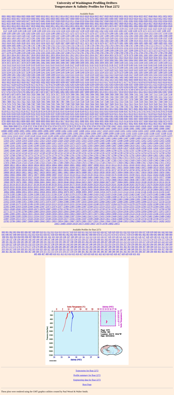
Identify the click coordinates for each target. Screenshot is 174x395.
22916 (108, 211)
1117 (126, 28)
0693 (102, 23)
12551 (48, 145)
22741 (120, 209)
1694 (9, 45)
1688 (155, 43)
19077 (36, 175)
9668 (15, 126)
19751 (102, 180)
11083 (34, 133)
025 (98, 232)
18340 (54, 167)
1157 (77, 31)
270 (3, 247)
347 (125, 249)
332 (68, 249)
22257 (108, 204)
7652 (28, 106)
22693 (54, 209)
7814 (141, 106)
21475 (144, 194)
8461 (57, 119)
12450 (132, 141)
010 (41, 232)
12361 (80, 136)
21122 (125, 192)
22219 (66, 204)
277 (30, 247)
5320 (97, 75)
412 (62, 254)
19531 (150, 177)
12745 (102, 153)
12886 (90, 158)
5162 (33, 67)
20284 (156, 184)
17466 (161, 160)
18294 (6, 167)
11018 (105, 131)
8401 (170, 116)
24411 (57, 224)
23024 (24, 214)
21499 (12, 197)
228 (14, 244)
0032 (126, 16)
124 (132, 237)
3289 (9, 58)
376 (64, 251)
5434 (57, 80)
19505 (138, 177)
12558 (60, 145)
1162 (101, 31)
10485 (78, 128)
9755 (59, 126)
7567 (155, 101)
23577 (66, 219)
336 (83, 249)
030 (117, 232)
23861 (66, 221)
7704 (111, 106)
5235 (13, 72)
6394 (126, 87)
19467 (132, 177)
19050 (161, 172)
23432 (102, 216)
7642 (9, 106)
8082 (141, 109)
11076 (22, 133)
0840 (38, 26)
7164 (82, 97)
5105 (146, 62)
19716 (72, 180)
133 (166, 237)
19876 (150, 180)
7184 (121, 97)
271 (7, 247)
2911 (67, 55)
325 (41, 249)
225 (3, 244)
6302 (106, 84)
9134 (126, 121)
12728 (42, 153)
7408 (9, 101)
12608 (120, 145)
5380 (33, 77)
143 (33, 239)
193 (52, 242)
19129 (84, 175)
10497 (108, 128)
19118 (72, 175)
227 (11, 244)
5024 (126, 58)
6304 (116, 84)
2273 (155, 50)
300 (117, 247)
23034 (36, 214)
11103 (134, 133)
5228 (150, 70)
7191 (155, 97)
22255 (102, 204)
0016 (72, 16)
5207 (53, 70)
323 (33, 249)
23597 (84, 219)
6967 (165, 92)
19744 (90, 180)
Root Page (87, 384)
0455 (4, 21)
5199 (38, 70)
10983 (144, 128)
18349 (60, 167)
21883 (120, 199)
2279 (13, 53)
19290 (167, 175)
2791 (131, 53)
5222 (121, 70)
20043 (72, 182)
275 (22, 247)
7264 (97, 99)
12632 (96, 148)
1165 (116, 31)
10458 (30, 128)
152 (68, 239)
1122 (150, 28)
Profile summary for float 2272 (86, 375)
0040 (150, 16)
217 (144, 242)
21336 (54, 194)
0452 (160, 18)
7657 (33, 106)
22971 (156, 211)
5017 (97, 58)
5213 (82, 70)
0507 (53, 21)
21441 (120, 194)
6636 (67, 89)
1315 (150, 33)
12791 (126, 155)
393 (128, 251)
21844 (60, 199)
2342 (38, 53)
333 (71, 249)
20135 (18, 184)
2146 (97, 48)
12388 (60, 138)
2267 (126, 50)
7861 (9, 109)
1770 (146, 45)
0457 (13, 21)
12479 (96, 143)
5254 (102, 72)
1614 (136, 40)
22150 (161, 202)
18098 (96, 165)
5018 (102, 58)
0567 (102, 21)
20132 (6, 184)
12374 (158, 136)
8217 (146, 114)
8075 (131, 109)
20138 (36, 184)
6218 (141, 82)
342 (106, 249)
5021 (116, 58)
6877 (48, 92)
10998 (58, 131)
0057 (18, 18)
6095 (58, 82)
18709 (96, 170)
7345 (106, 99)
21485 (156, 194)
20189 (84, 184)
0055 (9, 18)
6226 (4, 84)
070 (98, 234)
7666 (57, 106)
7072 (48, 94)
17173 (167, 158)
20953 (54, 192)
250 (98, 244)
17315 (60, 160)
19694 (60, 180)
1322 (9, 36)
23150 (144, 214)
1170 (140, 31)
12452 (144, 141)
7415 (18, 101)
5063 (126, 60)
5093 (97, 62)
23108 (126, 214)
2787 (111, 53)
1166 (121, 31)
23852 (54, 221)
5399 (106, 77)
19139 (90, 175)
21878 (108, 199)
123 (128, 237)
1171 (145, 31)
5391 (77, 77)
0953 (4, 28)
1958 (72, 48)
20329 (6, 187)
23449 (114, 216)
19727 (84, 180)
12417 (12, 141)
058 (52, 234)
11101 (122, 133)
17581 (54, 162)
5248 (77, 72)
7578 (13, 104)
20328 (167, 184)
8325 (67, 116)
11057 (146, 131)
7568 (160, 101)
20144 (42, 184)
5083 (48, 62)
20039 (60, 182)
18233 (149, 165)
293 (90, 247)
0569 (111, 21)
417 (81, 254)
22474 (54, 206)
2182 (92, 50)
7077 (58, 94)
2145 (92, 48)
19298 (6, 177)
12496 (156, 143)
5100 (121, 62)
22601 (161, 206)
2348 (67, 53)
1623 (4, 43)
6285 (82, 84)
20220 (96, 184)
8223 (155, 114)
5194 (13, 70)
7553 (121, 101)
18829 (42, 172)
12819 (144, 155)
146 (45, 239)
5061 (116, 60)
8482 (106, 119)
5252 (97, 72)
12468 (48, 143)
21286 (18, 194)
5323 (111, 75)
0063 (48, 18)
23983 (144, 221)
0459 (23, 21)
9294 (23, 123)
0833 (9, 26)
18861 (60, 172)
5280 (126, 72)
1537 (165, 38)
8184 (13, 114)
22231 (72, 204)
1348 (106, 36)
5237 (23, 72)
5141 (135, 65)
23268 (6, 216)
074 (113, 234)
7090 (116, 94)
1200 (13, 33)
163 (109, 239)
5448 (87, 80)
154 (75, 239)
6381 (97, 87)
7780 (121, 106)
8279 (43, 116)
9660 (170, 123)
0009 (38, 16)
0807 (116, 23)
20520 (96, 187)
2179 (77, 50)
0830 (165, 23)
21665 (84, 197)
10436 (144, 126)
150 (60, 239)
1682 (126, 43)
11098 (105, 133)
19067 (24, 175)
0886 (141, 26)
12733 (60, 153)
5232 (170, 70)
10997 (52, 131)
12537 (167, 143)
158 (90, 239)
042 (163, 232)
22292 (150, 204)
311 (159, 247)
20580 (12, 189)
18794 (161, 170)
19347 (48, 177)
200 (79, 242)
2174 (57, 50)
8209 (106, 114)
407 (43, 254)
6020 (165, 80)
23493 (167, 216)
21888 (126, 199)
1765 (121, 45)
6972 (9, 94)
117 (105, 237)
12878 (42, 158)
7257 (67, 99)
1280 (111, 33)
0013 (57, 16)
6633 (57, 89)
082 (144, 234)
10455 (18, 128)
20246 (120, 184)
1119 (136, 28)
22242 (84, 204)
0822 (136, 23)
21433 (108, 194)
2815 (18, 55)
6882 (62, 92)
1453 (18, 38)
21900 (144, 199)
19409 (96, 177)
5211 (72, 70)
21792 (150, 197)
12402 (108, 138)
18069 (66, 165)
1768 (136, 45)
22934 (120, 211)
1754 (67, 45)
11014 (93, 131)
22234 (78, 204)
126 (140, 237)
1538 (170, 38)
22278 (132, 204)
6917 (116, 92)
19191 (126, 175)
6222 (155, 82)
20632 (90, 189)
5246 (67, 72)
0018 (77, 16)
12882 (66, 158)
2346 (57, 53)
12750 (126, 153)
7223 (38, 99)
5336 (170, 75)
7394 (155, 99)
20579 (6, 189)
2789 (121, 53)
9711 (20, 126)
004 (18, 232)
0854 (67, 26)
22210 (48, 204)
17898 (138, 162)
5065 (136, 60)
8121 (9, 111)
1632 (33, 43)
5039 (28, 60)
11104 (140, 133)
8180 (170, 111)
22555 (132, 206)
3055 (111, 55)
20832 (161, 189)
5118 (28, 65)
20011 (54, 182)
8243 (4, 116)
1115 (117, 28)
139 (18, 239)
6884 (72, 92)
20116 (161, 182)
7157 (57, 97)
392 (125, 251)
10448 (6, 128)
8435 (23, 119)
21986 (66, 202)
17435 (144, 160)
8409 (13, 119)
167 (125, 239)
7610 (116, 104)
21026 (96, 192)
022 (87, 232)
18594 (24, 170)
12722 (12, 153)
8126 (23, 111)
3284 (155, 55)
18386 (90, 167)
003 (14, 232)
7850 (170, 106)
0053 (170, 16)
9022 (72, 121)
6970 (4, 94)
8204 (82, 114)
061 (64, 234)
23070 (84, 214)
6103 (92, 82)
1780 (4, 48)
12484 (126, 143)
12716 (167, 150)
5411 (141, 77)
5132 (91, 65)
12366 (110, 136)
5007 (48, 58)
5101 (126, 62)
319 (18, 249)
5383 (43, 77)
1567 (28, 40)
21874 (102, 199)
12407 (126, 138)
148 (52, 239)
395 (136, 251)
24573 (81, 224)
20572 (161, 187)
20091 (126, 182)
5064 (131, 60)
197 (68, 242)
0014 (62, 16)
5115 (18, 65)
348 (128, 249)
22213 (54, 204)
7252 (53, 99)
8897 (33, 121)
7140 (9, 97)
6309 (141, 84)
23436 (108, 216)
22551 (120, 206)
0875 (106, 26)
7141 (13, 97)
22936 (126, 211)
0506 (48, 21)
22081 (126, 202)
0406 (111, 18)
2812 (4, 55)
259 (132, 244)
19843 (126, 180)
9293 (18, 123)
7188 (141, 97)
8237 (170, 114)
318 (14, 249)
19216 (143, 175)
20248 (126, 184)
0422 (146, 18)
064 (75, 234)
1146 (24, 31)
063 (71, 234)
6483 (160, 87)
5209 (62, 70)
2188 (106, 50)
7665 (53, 106)
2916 (92, 55)
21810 (167, 197)
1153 (58, 31)
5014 (82, 58)
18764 (144, 170)
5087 (67, 62)
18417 (114, 167)
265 (155, 244)
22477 (60, 206)
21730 (120, 197)
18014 (18, 165)
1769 (141, 45)
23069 (78, 214)
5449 (92, 80)
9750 (45, 126)
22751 (138, 209)
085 (155, 234)
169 (132, 239)
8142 (57, 111)
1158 (82, 31)
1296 (131, 33)
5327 (131, 75)
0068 (72, 18)
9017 (62, 121)
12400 (96, 138)
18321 (36, 167)
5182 (131, 67)
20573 (167, 187)
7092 (121, 94)
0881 (131, 26)
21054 (102, 192)
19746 (96, 180)
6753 (155, 89)
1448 (165, 36)
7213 (170, 97)
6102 (87, 82)
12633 (102, 148)
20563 (156, 187)
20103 (138, 182)
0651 (62, 23)
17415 (120, 160)
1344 (87, 36)
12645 (6, 150)
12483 (120, 143)
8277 (38, 116)
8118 (4, 111)
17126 (138, 158)
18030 (30, 165)
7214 (4, 99)
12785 (96, 155)
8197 (53, 114)
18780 (156, 170)
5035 (9, 60)
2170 (38, 50)
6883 (67, 92)
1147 (29, 31)
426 (115, 254)
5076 (14, 62)
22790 (24, 211)
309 (151, 247)
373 (52, 251)
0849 (48, 26)
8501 (150, 119)
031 (121, 232)
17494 (12, 162)
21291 (24, 194)
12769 (18, 155)
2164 (9, 50)
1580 (92, 40)
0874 (102, 26)
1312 (136, 33)
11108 (163, 133)
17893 (132, 162)
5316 (77, 75)
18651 (60, 170)
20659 (108, 189)
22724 (90, 209)
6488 (9, 89)
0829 (160, 23)
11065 (170, 131)
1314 (145, 33)
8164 (111, 111)
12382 (30, 138)
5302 (18, 75)
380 (79, 251)
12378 (6, 138)
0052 (165, 16)
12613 (150, 145)
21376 (72, 194)
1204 (33, 33)
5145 (155, 65)
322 (30, 249)
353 (148, 249)
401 (159, 251)
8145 (72, 111)
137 (11, 239)
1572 (53, 40)
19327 (30, 177)
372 (49, 251)
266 (159, 244)
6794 (18, 92)
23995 (150, 221)
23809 (36, 221)
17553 (42, 162)
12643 (161, 148)
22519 (102, 206)
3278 (126, 55)
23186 (156, 214)
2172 (48, 50)
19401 (90, 177)
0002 (9, 16)
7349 (111, 99)
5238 (28, 72)
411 (58, 254)
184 (18, 242)
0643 (28, 23)
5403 (126, 77)
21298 (36, 194)
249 (94, 244)
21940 (18, 202)
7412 (13, 101)
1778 (165, 45)
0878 (121, 26)
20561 (150, 187)
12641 (150, 148)
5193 (9, 70)
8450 (43, 119)
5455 (116, 80)
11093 (81, 133)
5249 (82, 72)
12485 (132, 143)
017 (68, 232)
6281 (62, 84)
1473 (28, 38)
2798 (160, 53)
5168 (62, 67)
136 (7, 239)
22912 (102, 211)
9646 (141, 123)
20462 (72, 187)
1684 (136, 43)
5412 (146, 77)
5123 (52, 65)
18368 (72, 167)
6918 (121, 92)
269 (170, 244)
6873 (38, 92)
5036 (13, 60)
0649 (53, 23)
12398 (90, 138)
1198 (4, 33)
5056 (97, 60)
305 (136, 247)
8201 (72, 114)
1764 (116, 45)
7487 (62, 101)
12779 (60, 155)
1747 (33, 45)
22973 (167, 211)
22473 (48, 206)
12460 (24, 143)
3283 (150, 55)
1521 (116, 38)
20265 (132, 184)
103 (53, 237)
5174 (92, 67)
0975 (14, 28)
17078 (132, 158)
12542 (18, 145)
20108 (144, 182)
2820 (43, 55)
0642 (23, 23)
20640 (96, 189)
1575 (67, 40)
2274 (160, 50)
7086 (102, 94)
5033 (170, 58)
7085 (97, 94)
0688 (77, 23)
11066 (4, 133)
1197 (169, 31)
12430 (72, 141)
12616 (167, 145)
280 (41, 247)
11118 (26, 136)
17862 (126, 162)
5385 (53, 77)
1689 (160, 43)
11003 (69, 131)
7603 (87, 104)
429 (127, 254)
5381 (38, 77)
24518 (75, 224)
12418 (18, 141)
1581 (97, 40)
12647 (18, 150)
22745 (132, 209)
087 (163, 234)
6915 (106, 92)
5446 (77, 80)
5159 (18, 67)
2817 (28, 55)
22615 (167, 206)
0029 (111, 16)
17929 (150, 162)
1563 (9, 40)
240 (60, 244)
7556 (126, 101)
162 (106, 239)
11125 (44, 136)
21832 (36, 199)
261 (140, 244)
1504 (48, 38)
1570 (43, 40)
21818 (18, 199)
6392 (116, 87)
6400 (141, 87)
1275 (87, 33)
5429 (48, 80)
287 (68, 247)
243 (71, 244)
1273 (77, 33)
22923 (114, 211)
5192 (4, 70)
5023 (121, 58)
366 (26, 251)
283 (52, 247)
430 (130, 254)
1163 (106, 31)
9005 (53, 121)
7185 (126, 97)
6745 (116, 89)
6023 (9, 82)
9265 (155, 121)
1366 (146, 36)
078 (128, 234)
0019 (82, 16)
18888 (84, 172)
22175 (18, 204)
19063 (6, 175)
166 (121, 239)
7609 (111, 104)
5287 (155, 72)
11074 (16, 133)
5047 (57, 60)
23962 (132, 221)
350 (136, 249)
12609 (126, 145)
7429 (38, 101)
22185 (24, 204)
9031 (77, 121)
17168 (161, 158)
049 (18, 234)
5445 (72, 80)
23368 (66, 216)
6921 (136, 92)
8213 (126, 114)
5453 (111, 80)
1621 (165, 40)
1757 (82, 45)
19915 (161, 180)
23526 (30, 219)
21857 (78, 199)
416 (77, 254)
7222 (33, 99)
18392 (102, 167)
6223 (160, 82)
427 (119, 254)
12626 (60, 148)
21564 (60, 197)
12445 (102, 141)
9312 (72, 123)
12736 (72, 153)
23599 (90, 219)
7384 (146, 99)
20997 (90, 192)
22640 (12, 209)
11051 (122, 131)
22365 (161, 204)
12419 (24, 141)
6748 (131, 89)
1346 (97, 36)
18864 (72, 172)
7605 (97, 104)
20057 (90, 182)
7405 (4, 101)
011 (45, 232)
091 (7, 237)
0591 (150, 21)
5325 (121, 75)
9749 (40, 126)
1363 (131, 36)
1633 (38, 43)
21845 (66, 199)
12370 (134, 136)
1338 (62, 36)
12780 (66, 155)
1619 (160, 40)
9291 (13, 123)
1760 (97, 45)
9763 (89, 126)
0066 (62, 18)
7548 (106, 101)
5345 (9, 77)
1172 (149, 31)
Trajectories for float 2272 (87, 371)
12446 (108, 141)
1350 (116, 36)
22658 (30, 209)
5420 (13, 80)
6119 (111, 82)
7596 (57, 104)
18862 (66, 172)
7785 (126, 106)
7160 (72, 97)
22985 (12, 214)
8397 (165, 116)
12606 (108, 145)
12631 (90, 148)
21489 (167, 194)
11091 (69, 133)
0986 (24, 28)
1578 (82, 40)
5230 (160, 70)
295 (98, 247)
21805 (161, 197)
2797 (155, 53)
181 (7, 242)
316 (7, 249)
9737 (30, 126)
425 (111, 254)
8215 (136, 114)
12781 (72, 155)
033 (128, 232)
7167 (97, 97)
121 (120, 237)
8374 (92, 116)
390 (117, 251)
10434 (132, 126)
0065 (57, 18)
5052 (82, 60)
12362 (86, 136)
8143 (62, 111)
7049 (23, 94)
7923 (18, 109)
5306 (38, 75)
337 (87, 249)
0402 (97, 18)
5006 (43, 58)
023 (90, 232)
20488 (78, 187)
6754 (160, 89)
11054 (134, 131)
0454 (170, 18)
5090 (82, 62)
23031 (30, 214)
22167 (6, 204)
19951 (167, 180)
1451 (9, 38)
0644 (33, 23)
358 (167, 249)
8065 (116, 109)
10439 (156, 126)
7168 (102, 97)
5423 (28, 80)
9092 (92, 121)
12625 (54, 148)
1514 (82, 38)
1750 (48, 45)
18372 (78, 167)
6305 (121, 84)
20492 (84, 187)
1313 (141, 33)
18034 (36, 165)
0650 (57, 23)
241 (64, 244)
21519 (30, 197)
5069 (155, 60)
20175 (72, 184)
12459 (18, 143)
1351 (121, 36)
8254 (28, 116)
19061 (167, 172)
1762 (106, 45)
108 (72, 237)
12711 (149, 150)
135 (3, 239)
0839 (33, 26)
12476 (78, 143)
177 (163, 239)
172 (144, 239)
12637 (126, 148)
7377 (126, 99)
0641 (18, 23)
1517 (97, 38)
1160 (92, 31)
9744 (35, 126)
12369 (128, 136)
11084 (40, 133)
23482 (150, 216)
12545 (30, 145)
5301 (13, 75)
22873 (90, 211)
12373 (152, 136)
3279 (131, 55)
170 (136, 239)
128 (147, 237)
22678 (42, 209)
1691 (165, 43)
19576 (156, 177)
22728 (102, 209)
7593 (43, 104)
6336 (9, 87)
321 (26, 249)
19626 (36, 180)
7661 (43, 106)
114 (94, 237)
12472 (60, 143)
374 (56, 251)
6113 (97, 82)
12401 (102, 138)
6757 (4, 92)
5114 (14, 65)
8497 (136, 119)
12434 (90, 141)
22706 (66, 209)
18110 (108, 165)
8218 (150, 114)
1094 (102, 28)
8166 (121, 111)
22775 (12, 211)
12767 (6, 155)
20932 (48, 192)
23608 (96, 219)
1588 (131, 40)
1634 (43, 43)
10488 (84, 128)
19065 (12, 175)
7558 (136, 101)
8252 (18, 116)
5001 (18, 58)
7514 (72, 101)
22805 (36, 211)
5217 (102, 70)
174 (151, 239)
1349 (111, 36)
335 (79, 249)
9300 (33, 123)
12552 (54, 145)
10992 (28, 131)
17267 (36, 160)
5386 (57, 77)
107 (68, 237)
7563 (146, 101)
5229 (155, 70)
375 (60, 251)
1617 (150, 40)
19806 (114, 180)
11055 (140, 131)
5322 (106, 75)
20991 (84, 192)
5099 (116, 62)
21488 (161, 194)
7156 (53, 97)
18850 (48, 172)
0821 (131, 23)
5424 (33, 80)
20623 (72, 189)
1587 (126, 40)
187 (30, 242)
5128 (77, 65)
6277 (43, 84)
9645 (136, 123)
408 (47, 254)
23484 (156, 216)
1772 (150, 45)
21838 (48, 199)
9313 (77, 123)
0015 (67, 16)
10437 (150, 126)
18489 (150, 167)
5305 (33, 75)
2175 (62, 50)
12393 (72, 138)
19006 (126, 172)
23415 (96, 216)
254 (113, 244)
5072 (165, 60)
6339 (23, 87)
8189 (28, 114)
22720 (78, 209)
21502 (24, 197)
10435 (138, 126)
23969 (138, 221)
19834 (120, 180)
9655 (155, 123)
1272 (72, 33)
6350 (33, 87)
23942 (108, 221)
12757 (156, 153)
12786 (102, 155)
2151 (121, 48)
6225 (170, 82)
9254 (131, 121)
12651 (42, 150)
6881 (57, 92)
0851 (53, 26)
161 (102, 239)
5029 (150, 58)
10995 (40, 131)
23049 (48, 214)
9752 (50, 126)
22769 (167, 209)
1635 (48, 43)
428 (123, 254)
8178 (160, 111)
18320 (30, 167)
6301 (102, 84)
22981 (6, 214)
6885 (77, 92)
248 (90, 244)
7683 (87, 106)
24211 (155, 221)
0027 (102, 16)
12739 (78, 153)
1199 (9, 33)
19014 (132, 172)
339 (94, 249)
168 (128, 239)
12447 (114, 141)
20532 (120, 187)
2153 (131, 48)
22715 (72, 209)
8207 (97, 114)
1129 (15, 31)
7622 (160, 104)
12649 (30, 150)
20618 (54, 189)
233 (33, 244)
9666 (10, 126)
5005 (38, 58)
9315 (82, 123)
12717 (6, 153)
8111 (170, 109)
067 (87, 234)
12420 (30, 141)
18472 (144, 167)
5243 (53, 72)
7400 (165, 99)
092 (11, 237)
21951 (24, 202)
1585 (116, 40)
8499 (146, 119)
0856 (77, 26)
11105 (146, 133)
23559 (60, 219)
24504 (69, 224)
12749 (120, 153)
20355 (36, 187)
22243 (90, 204)
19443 (120, 177)
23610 (102, 219)
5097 (111, 62)
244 (75, 244)
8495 (131, 119)
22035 (84, 202)
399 (151, 251)
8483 (111, 119)
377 (68, 251)
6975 (14, 94)
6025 (18, 82)
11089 (58, 133)
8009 (67, 109)
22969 (150, 211)
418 (85, 254)
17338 (78, 160)
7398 (160, 99)
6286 (87, 84)
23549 (48, 219)
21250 (161, 192)
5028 (146, 58)
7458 (53, 101)
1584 (111, 40)
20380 (60, 187)
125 (136, 237)
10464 (54, 128)
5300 (9, 75)
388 (109, 251)
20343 (24, 187)
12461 (30, 143)
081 (140, 234)
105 (60, 237)
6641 (92, 89)
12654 (60, 150)
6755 (165, 89)
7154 (43, 97)
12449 (126, 141)
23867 (72, 221)
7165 (87, 97)
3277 (121, 55)
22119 (149, 202)
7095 (126, 94)
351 (140, 249)
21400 (90, 194)
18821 (24, 172)
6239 (23, 84)
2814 (13, 55)
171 (140, 239)
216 (140, 242)
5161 (28, 67)
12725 (30, 153)
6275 (33, 84)
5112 (4, 65)
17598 (60, 162)
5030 (155, 58)
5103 (136, 62)
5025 (131, 58)
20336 (18, 187)
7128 (165, 94)
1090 (83, 28)
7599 (72, 104)
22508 (90, 206)
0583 (136, 21)
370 (41, 251)
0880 (126, 26)
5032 (165, 58)
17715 (96, 162)
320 (22, 249)
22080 (120, 202)
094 (19, 237)
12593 (90, 145)
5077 (18, 62)
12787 (108, 155)
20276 (150, 184)
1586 (121, 40)
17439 (150, 160)
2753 (72, 53)
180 (3, 242)
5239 (33, 72)
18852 (54, 172)
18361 (66, 167)
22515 (96, 206)
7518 (77, 101)
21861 (84, 199)
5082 (43, 62)
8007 (62, 109)
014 (56, 232)
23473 (138, 216)
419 (89, 254)
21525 (36, 197)
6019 (160, 80)
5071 (160, 60)
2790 (126, 53)
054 (37, 234)
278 (33, 247)
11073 (10, 133)
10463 (48, 128)
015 (60, 232)
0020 (87, 16)
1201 (18, 33)
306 (140, 247)
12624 (48, 148)
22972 (161, 211)
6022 (4, 82)
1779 (170, 45)
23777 (167, 219)
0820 (126, 23)
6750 (141, 89)
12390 (66, 138)
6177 (126, 82)
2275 (165, 50)
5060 (111, 60)
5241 (43, 72)
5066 (141, 60)
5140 (131, 65)
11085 (46, 133)
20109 (150, 182)
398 (148, 251)
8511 (160, 119)
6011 (146, 80)
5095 (107, 62)
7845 (160, 106)
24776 (99, 224)
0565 (92, 21)
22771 (6, 211)
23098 (114, 214)
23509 (12, 219)
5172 (82, 67)
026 (102, 232)
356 (159, 249)
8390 (136, 116)
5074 (4, 62)
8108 (165, 109)
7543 (92, 101)
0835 (18, 26)
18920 (96, 172)
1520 (111, 38)
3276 (116, 55)
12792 (132, 155)
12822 (161, 155)
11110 (169, 133)
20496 (90, 187)
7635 (170, 104)
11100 (117, 133)
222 (163, 242)
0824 (146, 23)
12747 (108, 153)
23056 (66, 214)
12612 (144, 145)
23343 (48, 216)
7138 (170, 94)
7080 (72, 94)
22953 (132, 211)
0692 (97, 23)
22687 (48, 209)
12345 (56, 136)
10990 (16, 131)
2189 (111, 50)
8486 (121, 119)
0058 (23, 18)
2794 (141, 53)
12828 (30, 158)
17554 (48, 162)
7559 (141, 101)
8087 (151, 109)
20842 (6, 192)
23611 (108, 219)
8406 (4, 119)
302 (125, 247)
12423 (42, 141)
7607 (106, 104)
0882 (136, 26)
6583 (28, 89)
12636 (120, 148)
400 (155, 251)
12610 (132, 145)
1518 (102, 38)
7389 (150, 99)
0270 (87, 18)
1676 (102, 43)
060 (60, 234)
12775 (42, 155)
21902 (150, 199)
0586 (141, 21)
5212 (77, 70)
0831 (170, 23)
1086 (63, 28)
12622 (36, 148)
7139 (4, 97)
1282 (121, 33)
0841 (43, 26)
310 (155, 247)
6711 (111, 89)
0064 (53, 18)
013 (52, 232)
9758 (69, 126)
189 (37, 242)
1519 (106, 38)
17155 (156, 158)
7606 (102, 104)
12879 (48, 158)
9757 (64, 126)
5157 (9, 67)
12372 (146, 136)
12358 (68, 136)
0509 (62, 21)
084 (151, 234)
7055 (28, 94)
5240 (38, 72)
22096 (144, 202)
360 (3, 251)
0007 (33, 16)
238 (52, 244)
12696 (108, 150)
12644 (167, 148)
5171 (77, 67)
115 (98, 237)
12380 (18, 138)
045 (3, 234)
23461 (132, 216)
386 (102, 251)
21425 (102, 194)
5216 (97, 70)
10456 (24, 128)
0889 (155, 26)
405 (35, 254)
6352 (38, 87)
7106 (146, 94)
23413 (90, 216)
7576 (9, 104)
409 (50, 254)
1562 (4, 40)
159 (94, 239)
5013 (77, 58)
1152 (53, 31)
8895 (28, 121)
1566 (23, 40)
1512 (72, 38)
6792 (9, 92)
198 (71, 242)
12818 (138, 155)
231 (26, 244)
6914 (102, 92)
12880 (54, 158)
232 (30, 244)
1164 (111, 31)
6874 (43, 92)
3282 (146, 55)
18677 (78, 170)
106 (64, 237)
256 (121, 244)
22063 (108, 202)
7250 (43, 99)
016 (64, 232)
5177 (106, 67)
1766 (126, 45)
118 (109, 237)
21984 (60, 202)
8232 (165, 114)
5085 (58, 62)
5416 (165, 77)
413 (66, 254)
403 (167, 251)
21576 (66, 197)
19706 (66, 180)
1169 (135, 31)
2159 (160, 48)
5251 (92, 72)
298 (109, 247)
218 (148, 242)
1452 (13, 38)
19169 (108, 175)
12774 (36, 155)
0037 (146, 16)
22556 (138, 206)
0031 (121, 16)
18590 (18, 170)
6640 (87, 89)
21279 (6, 194)
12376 (164, 136)
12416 (6, 141)
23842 (42, 221)
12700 (114, 150)
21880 (114, 199)
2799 (165, 53)
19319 (24, 177)
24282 (161, 221)
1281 (116, 33)
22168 (12, 204)
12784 (90, 155)
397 (144, 251)
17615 (72, 162)
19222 (149, 175)
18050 (42, 165)
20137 (30, 184)
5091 (87, 62)
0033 (131, 16)
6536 (13, 89)
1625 (13, 43)
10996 (46, 131)
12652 (48, 150)
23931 (96, 221)
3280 (136, 55)
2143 (82, 48)
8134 (43, 111)
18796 (167, 170)
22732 (108, 209)
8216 (141, 114)
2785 (102, 53)
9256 (136, 121)
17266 (30, 160)
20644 (102, 189)
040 (155, 232)
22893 (96, 211)
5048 (62, 60)
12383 (36, 138)
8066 (121, 109)
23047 (42, 214)
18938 (108, 172)
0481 (43, 21)
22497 (84, 206)
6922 (141, 92)
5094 (102, 62)
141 (26, 239)
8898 (38, 121)
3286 (165, 55)
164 (113, 239)
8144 (67, 111)
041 (159, 232)
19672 (54, 180)
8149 (82, 111)
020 (79, 232)
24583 (87, 224)
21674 (96, 197)
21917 (167, 199)
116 (102, 237)
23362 (60, 216)
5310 (57, 75)
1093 (97, 28)
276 (26, 247)
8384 (126, 116)
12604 (96, 145)
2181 (87, 50)
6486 (4, 89)
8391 (141, 116)
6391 (111, 87)
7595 (53, 104)
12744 (96, 153)
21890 (132, 199)
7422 (23, 101)
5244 (57, 72)
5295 (165, 72)
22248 (96, 204)
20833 (167, 189)
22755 (150, 209)
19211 (137, 175)
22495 (72, 206)
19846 (132, 180)
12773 (30, 155)
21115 (120, 192)
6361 (82, 87)
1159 (87, 31)
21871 (96, 199)
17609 (66, 162)
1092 (93, 28)
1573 (57, 40)
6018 (155, 80)
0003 (13, 16)
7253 (57, 99)
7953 (28, 109)
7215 (9, 99)
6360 (77, 87)
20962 (60, 192)
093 (15, 237)
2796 (150, 53)
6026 (23, 82)
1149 (39, 31)
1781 (9, 48)
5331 (150, 75)
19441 (114, 177)
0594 (165, 21)
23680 (120, 219)
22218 (60, 204)
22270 (120, 204)
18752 (126, 170)
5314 (67, 75)
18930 (102, 172)
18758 (132, 170)
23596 (78, 219)
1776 (155, 45)
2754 (77, 53)
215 (136, 242)
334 (75, 249)
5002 (23, 58)
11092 (75, 133)
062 (68, 234)
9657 (160, 123)
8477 (92, 119)
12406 (120, 138)
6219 (145, 82)
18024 (24, 165)
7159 (67, 97)
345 (117, 249)
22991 (18, 214)
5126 (67, 65)
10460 (36, 128)
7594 (48, 104)
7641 (4, 106)
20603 (42, 189)
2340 (28, 53)
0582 (131, 21)
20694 (126, 189)
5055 (92, 60)
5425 (38, 80)
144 (37, 239)
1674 (97, 43)
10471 (66, 128)
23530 (36, 219)
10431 (120, 126)
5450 (97, 80)
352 (144, 249)
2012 (77, 48)
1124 (160, 28)
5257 (111, 72)
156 (83, 239)
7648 (18, 106)
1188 (164, 31)
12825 (12, 158)
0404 (102, 18)
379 (75, 251)
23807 (24, 221)
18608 (36, 170)
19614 (24, 180)
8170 (131, 111)
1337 (57, 36)
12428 (60, 141)
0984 (19, 28)
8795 (4, 121)
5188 (155, 67)
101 (45, 237)
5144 (150, 65)
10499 (114, 128)
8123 (13, 111)
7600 (77, 104)
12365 (104, 136)
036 (140, 232)
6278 (48, 84)
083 (148, 234)
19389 (78, 177)
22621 (6, 209)
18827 (36, 172)
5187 (150, 67)
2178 (72, 50)
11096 (93, 133)
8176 (155, 111)
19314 (18, 177)
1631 (28, 43)
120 (117, 237)
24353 (167, 221)
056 (45, 234)
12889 (102, 158)
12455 (161, 141)
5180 (121, 67)
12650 (36, 150)
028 (109, 232)
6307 (131, 84)
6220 (150, 82)
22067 (114, 202)
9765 (99, 126)
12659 (90, 150)
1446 (160, 36)
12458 (12, 143)
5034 (4, 60)
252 (106, 244)
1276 (92, 33)
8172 (136, 111)
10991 (22, 131)
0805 (111, 23)
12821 (156, 155)
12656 (72, 150)
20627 (78, 189)
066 (83, 234)
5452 (106, 80)
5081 (38, 62)
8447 (38, 119)
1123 (155, 28)
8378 (102, 116)
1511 (67, 38)
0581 (126, 21)
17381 (102, 160)
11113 (15, 136)
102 (49, 237)
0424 (155, 18)
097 (30, 237)
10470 (60, 128)
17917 (144, 162)
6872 (33, 92)
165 (117, 239)
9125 (121, 121)
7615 (141, 104)
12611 (137, 145)
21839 (54, 199)
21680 (108, 197)
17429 (138, 160)
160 (98, 239)
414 (70, 254)
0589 (146, 21)
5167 (57, 67)
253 (109, 244)
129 (151, 237)
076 (121, 234)
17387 (108, 160)
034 (132, 232)
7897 (14, 109)
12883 (72, 158)
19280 (161, 175)
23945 (114, 221)
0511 (72, 21)
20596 (30, 189)
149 (56, 239)
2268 (131, 50)
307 (144, 247)
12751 (132, 153)
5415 (160, 77)
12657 (78, 150)
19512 (144, 177)
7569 (165, 101)
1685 (141, 43)
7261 (82, 99)
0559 (82, 21)
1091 (88, 28)
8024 (82, 109)
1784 (23, 48)
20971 (72, 192)
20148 (48, 184)
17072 (126, 158)
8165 (116, 111)
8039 (92, 109)
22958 (144, 211)
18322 (42, 167)
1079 (58, 28)
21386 (84, 194)
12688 (96, 150)
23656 (114, 219)
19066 (18, 175)
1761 (102, 45)
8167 (126, 111)
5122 (47, 65)
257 (125, 244)
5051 (77, 60)
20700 (132, 189)
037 (144, 232)
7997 (53, 109)
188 (33, 242)
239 (56, 244)
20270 (138, 184)
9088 (82, 121)
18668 (72, 170)
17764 (108, 162)
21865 (90, 199)
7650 (23, 106)
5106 (151, 62)
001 (7, 232)
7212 (165, 97)
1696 (18, 45)
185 (22, 242)
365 (22, 251)
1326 (23, 36)
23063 (72, 214)
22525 (108, 206)
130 (155, 237)
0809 (121, 23)
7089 (111, 94)
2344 (48, 53)
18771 (150, 170)
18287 (167, 165)
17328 (72, 160)
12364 (98, 136)
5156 (4, 67)
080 (136, 234)
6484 (165, 87)
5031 (160, 58)
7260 (77, 99)
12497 (161, 143)
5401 (116, 77)
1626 (18, 43)
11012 (87, 131)
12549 (36, 145)
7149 (18, 97)
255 (117, 244)
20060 (102, 182)
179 (170, 239)
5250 (87, 72)
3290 (13, 58)
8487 (126, 119)
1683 (131, 43)
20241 (114, 184)
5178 (111, 67)
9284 (4, 123)
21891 (138, 199)
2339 (23, 53)
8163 (106, 111)
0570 (116, 21)
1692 (170, 43)
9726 (25, 126)
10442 (161, 126)
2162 (170, 48)
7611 (121, 104)
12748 (114, 153)
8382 (116, 116)
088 (167, 234)
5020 (111, 58)
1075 (39, 28)
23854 (60, 221)
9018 (67, 121)
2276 (170, 50)
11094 (87, 133)
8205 (87, 114)
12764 (167, 153)
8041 (97, 109)
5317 (82, 75)
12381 (24, 138)
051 (26, 234)
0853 (62, 26)
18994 (120, 172)
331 (64, 249)
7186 (131, 97)
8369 (82, 116)
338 (90, 249)
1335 (48, 36)
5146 (160, 65)
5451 (102, 80)
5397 (97, 77)
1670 (77, 43)
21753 (132, 197)
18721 (102, 170)
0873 (97, 26)
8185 (18, 114)
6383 (106, 87)
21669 (90, 197)
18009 (6, 165)
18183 (137, 165)
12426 (54, 141)
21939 (12, 202)
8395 (160, 116)
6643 (102, 89)
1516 (92, 38)
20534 (126, 187)
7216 (13, 99)
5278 (116, 72)
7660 (38, 106)
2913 (77, 55)
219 (151, 242)
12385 (48, 138)
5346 (13, 77)
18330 (48, 167)
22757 (156, 209)
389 (113, 251)
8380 (106, 116)
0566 (97, 21)
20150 (54, 184)
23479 (144, 216)
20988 (78, 192)
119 (113, 237)
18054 (48, 165)
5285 (150, 72)
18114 (113, 165)
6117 (106, 82)
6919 (126, 92)
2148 (106, 48)
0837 (28, 26)
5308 (48, 75)
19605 (18, 180)
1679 (116, 43)
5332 (155, 75)
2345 (53, 53)
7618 (146, 104)
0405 (106, 18)
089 (170, 234)
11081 (28, 133)
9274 (165, 121)
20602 (36, 189)
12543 (24, 145)
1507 (53, 38)
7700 (106, 106)
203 (90, 242)
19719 (78, 180)
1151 (48, 31)
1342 (82, 36)
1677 (106, 43)
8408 (9, 119)
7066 (38, 94)
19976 (18, 182)
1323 (13, 36)
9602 (102, 123)
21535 (48, 197)
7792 (131, 106)
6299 (92, 84)
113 (90, 237)
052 (30, 234)
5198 (33, 70)
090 (3, 237)
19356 (54, 177)
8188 (23, 114)
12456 (167, 141)
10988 (4, 131)
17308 (54, 160)
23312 (30, 216)
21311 (48, 194)
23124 (132, 214)
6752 (150, 89)
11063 (164, 131)
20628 (84, 189)
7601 (82, 104)
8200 (67, 114)
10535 (120, 128)
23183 (150, 214)
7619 (150, 104)
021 (83, 232)
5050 (72, 60)
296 (102, 247)
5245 (62, 72)
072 (106, 234)
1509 (57, 38)
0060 (33, 18)
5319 (92, 75)
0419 (131, 18)
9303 (48, 123)
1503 (43, 38)
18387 (96, 167)
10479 (72, 128)
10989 (10, 131)
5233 (4, 72)
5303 (23, 75)
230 (22, 244)
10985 (156, 128)
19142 (96, 175)
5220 (111, 70)
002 (11, 232)
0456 (9, 21)
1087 (68, 28)
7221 (28, 99)
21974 (48, 202)
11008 (81, 131)
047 (11, 234)
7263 (92, 99)
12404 (114, 138)
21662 (78, 197)
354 (151, 249)
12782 (78, 155)
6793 (13, 92)
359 (170, 249)
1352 (126, 36)
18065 (60, 165)
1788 (43, 48)
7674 (77, 106)
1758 (87, 45)
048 (14, 234)
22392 (6, 206)
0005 (23, 16)
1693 (4, 45)
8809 (9, 121)
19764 (108, 180)
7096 (131, 94)
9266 (160, 121)
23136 (138, 214)
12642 (156, 148)
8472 (77, 119)
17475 (167, 160)
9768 (108, 126)
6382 (102, 87)
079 (132, 234)
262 (144, 244)
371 (45, 251)
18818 (12, 172)
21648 (72, 197)
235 (41, 244)
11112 (9, 136)
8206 (92, 114)
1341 (77, 36)
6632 (53, 89)
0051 (160, 16)
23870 (78, 221)
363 (14, 251)
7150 (23, 97)
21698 (114, 197)
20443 (66, 187)
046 (7, 234)
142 (30, 239)
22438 (24, 206)
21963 (36, 202)
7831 (146, 106)
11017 (99, 131)
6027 (28, 82)
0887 (146, 26)
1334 (43, 36)
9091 (87, 121)
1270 (62, 33)
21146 (143, 192)
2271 (146, 50)
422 (100, 254)
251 (102, 244)
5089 (77, 62)
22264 (114, 204)
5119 (33, 65)
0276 (92, 18)
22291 (144, 204)
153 (71, 239)
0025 (97, 16)
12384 (42, 138)
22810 (42, 211)
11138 (50, 136)
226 (7, 244)
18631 (48, 170)
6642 (97, 89)
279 (37, 247)
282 (49, 247)
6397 (136, 87)
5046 (53, 60)
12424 (48, 141)
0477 (28, 21)
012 (49, 232)
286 (64, 247)
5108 (160, 62)
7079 (67, 94)
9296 (28, 123)
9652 (150, 123)
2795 (146, 53)
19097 (54, 175)
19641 (42, 180)
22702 (60, 209)
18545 (161, 167)
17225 (18, 160)
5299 (4, 75)
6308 (136, 84)
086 (159, 234)
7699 (102, 106)
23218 (167, 214)
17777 (114, 162)
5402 (121, 77)
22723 (84, 209)
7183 (116, 97)
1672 (87, 43)
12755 (150, 153)
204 (94, 242)
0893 (160, 26)
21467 (138, 194)
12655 (66, 150)
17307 (48, 160)
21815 (12, 199)
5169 (67, 67)
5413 (150, 77)
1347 (102, 36)
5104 (141, 62)
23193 (161, 214)
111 (83, 237)
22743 (126, 209)
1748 (38, 45)
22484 (66, 206)
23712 (132, 219)
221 (159, 242)
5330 (146, 75)
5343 (4, 77)
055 (41, 234)
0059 (28, 18)
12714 (161, 150)
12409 (138, 138)
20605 (48, 189)
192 (49, 242)
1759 (92, 45)
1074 (34, 28)
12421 (36, 141)
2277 (4, 53)
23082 (102, 214)
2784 (97, 53)
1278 (101, 33)
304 (132, 247)
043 (167, 232)
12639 (138, 148)
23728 (138, 219)
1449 (170, 36)
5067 (146, 60)
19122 (78, 175)
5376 (18, 77)
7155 (48, 97)
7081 (77, 94)
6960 (155, 92)
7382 (141, 99)
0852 (57, 26)
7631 (165, 104)
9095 (102, 121)
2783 (92, 53)
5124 (57, 65)
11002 (63, 131)
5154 (165, 65)
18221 (143, 165)
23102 (120, 214)
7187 (136, 97)
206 (102, 242)
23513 (18, 219)
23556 (54, 219)
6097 (67, 82)
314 (170, 247)
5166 (53, 67)
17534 (30, 162)
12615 (161, 145)
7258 (72, 99)
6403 (150, 87)
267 (163, 244)
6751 (146, 89)
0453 (165, 18)
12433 (84, 141)
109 (76, 237)
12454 (156, 141)
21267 (167, 192)
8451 (48, 119)
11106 (151, 133)
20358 (42, 187)
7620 (155, 104)
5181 (126, 67)
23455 (126, 216)
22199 (36, 204)
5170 (72, 67)
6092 (43, 82)
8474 (82, 119)
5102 (131, 62)
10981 (132, 128)
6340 (28, 87)
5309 (53, 75)
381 (83, 251)
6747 (126, 89)
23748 (150, 219)
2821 (48, 55)
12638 (132, 148)
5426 (43, 80)
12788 (114, 155)
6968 (170, 92)
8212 (121, 114)
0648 (48, 23)
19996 (36, 182)
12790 (120, 155)
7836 (150, 106)
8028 (87, 109)
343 (109, 249)
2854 (57, 55)
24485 (63, 224)
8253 (23, 116)
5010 (62, 58)
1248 (52, 33)
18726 (108, 170)
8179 (165, 111)
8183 (9, 114)
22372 (167, 204)
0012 (53, 16)
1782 (13, 48)
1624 (9, 43)
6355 (53, 87)
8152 (92, 111)
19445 (126, 177)
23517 (24, 219)
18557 (6, 170)
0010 (43, 16)
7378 (131, 99)
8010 (72, 109)
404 (170, 251)
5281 (131, 72)
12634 (108, 148)
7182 (111, 97)
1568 (33, 40)
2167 (23, 50)
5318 (87, 75)
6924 (150, 92)
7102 (141, 94)
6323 (155, 84)
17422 (126, 160)
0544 (77, 21)
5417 (170, 77)
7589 (38, 104)
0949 (170, 26)
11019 (111, 131)
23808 (30, 221)
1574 (62, 40)
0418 (126, 18)
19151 (102, 175)
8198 (57, 114)
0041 (155, 16)
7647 (13, 106)
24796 (105, 224)
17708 (90, 162)
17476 (6, 162)
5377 (23, 77)
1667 (62, 43)
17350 (90, 160)
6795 (23, 92)
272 (11, 247)
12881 (60, 158)
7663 (48, 106)
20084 (120, 182)
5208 (57, 70)
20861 (12, 192)
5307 (43, 75)
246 (83, 244)
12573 (72, 145)
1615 (141, 40)
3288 (4, 58)
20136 (24, 184)
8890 (23, 121)
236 (45, 244)
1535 (155, 38)
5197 (28, 70)
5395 (87, 77)
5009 (57, 58)
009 (37, 232)
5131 (87, 65)
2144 (87, 48)
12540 (6, 145)
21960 (30, 202)
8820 (13, 121)
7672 (72, 106)
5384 (48, 77)
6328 (160, 84)
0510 (67, 21)
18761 (138, 170)
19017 (138, 172)
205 (98, 242)
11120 (32, 136)
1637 (53, 43)
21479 (150, 194)
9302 (43, 123)
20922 (36, 192)
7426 (33, 101)
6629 (38, 89)
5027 (141, 58)
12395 (78, 138)
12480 (102, 143)
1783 (18, 48)
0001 (4, 16)
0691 (92, 23)
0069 (77, 18)
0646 (43, 23)
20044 (78, 182)
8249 (13, 116)
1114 (112, 28)
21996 (72, 202)
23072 (90, 214)
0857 (82, 26)
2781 (82, 53)
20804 (156, 189)
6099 (77, 82)
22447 (42, 206)
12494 (150, 143)
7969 (43, 109)
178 (167, 239)
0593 (160, 21)
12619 (18, 148)
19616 (30, 180)
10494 (96, 128)
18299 (12, 167)
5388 (62, 77)
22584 (156, 206)
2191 (121, 50)
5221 (116, 70)
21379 (78, 194)
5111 (170, 62)
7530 (82, 101)
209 (113, 242)
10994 (34, 131)
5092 (92, 62)
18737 (114, 170)
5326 (126, 75)
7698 (97, 106)
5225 (136, 70)
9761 (79, 126)
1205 (38, 33)
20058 (96, 182)
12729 (48, 153)
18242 (155, 165)
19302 (12, 177)
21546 (54, 197)
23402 (84, 216)
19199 (132, 175)
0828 (155, 23)
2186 (97, 50)
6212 (136, 82)
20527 (108, 187)
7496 (67, 101)
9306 (62, 123)
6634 (62, 89)
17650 (78, 162)
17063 (120, 158)
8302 (62, 116)
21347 (60, 194)
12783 (84, 155)
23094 (108, 214)
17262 (24, 160)
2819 (38, 55)
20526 (102, 187)
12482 (114, 143)
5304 (28, 75)
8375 (97, 116)
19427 (108, 177)
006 (26, 232)
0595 (170, 21)
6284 (77, 84)
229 (18, 244)
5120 (38, 65)
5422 (23, 80)
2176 (67, 50)
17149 (150, 158)
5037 (18, 60)
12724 (24, 153)
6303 (111, 84)
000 (3, 232)
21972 (42, 202)
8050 (102, 109)
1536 (160, 38)
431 (134, 254)
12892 (108, 158)
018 (71, 232)
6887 (82, 92)
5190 (165, 67)
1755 (72, 45)
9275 (170, 121)
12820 (150, 155)
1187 (159, 31)
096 (26, 237)
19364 (66, 177)
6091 (38, 82)
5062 (121, 60)
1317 (160, 33)
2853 (53, 55)
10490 (90, 128)
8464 (62, 119)
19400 (84, 177)
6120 (116, 82)
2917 (97, 55)
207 (106, 242)
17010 (114, 158)
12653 (54, 150)
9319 (92, 123)
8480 (97, 119)
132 (162, 237)
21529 (42, 197)
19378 (72, 177)
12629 (78, 148)
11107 (157, 133)
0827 (150, 23)
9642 (131, 123)
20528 (114, 187)
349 (132, 249)
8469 (72, 119)
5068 (150, 60)
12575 (78, 145)
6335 (4, 87)
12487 (138, 143)
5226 (141, 70)
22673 (36, 209)
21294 (30, 194)
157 (87, 239)
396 (140, 251)
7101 (136, 94)
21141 (131, 192)
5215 (92, 70)
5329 (141, 75)
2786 (106, 53)
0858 (87, 26)
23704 (126, 219)
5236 (18, 72)
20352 (30, 187)
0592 (155, 21)
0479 (38, 21)
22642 (18, 209)
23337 (42, 216)
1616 (146, 40)
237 (49, 244)
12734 (66, 153)
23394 (78, 216)
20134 (12, 184)
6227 (9, 84)
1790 (53, 48)
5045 (48, 60)
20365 (48, 187)
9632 (116, 123)
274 (18, 247)
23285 (18, 216)
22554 (126, 206)
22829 (54, 211)
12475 (72, 143)
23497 (6, 219)
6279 (53, 84)
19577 (161, 177)
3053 (102, 55)
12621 (30, 148)
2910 (62, 55)
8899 (43, 121)
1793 (62, 48)
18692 (84, 170)
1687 (150, 43)
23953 (126, 221)
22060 (102, 202)
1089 (78, 28)
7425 (28, 101)
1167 (125, 31)
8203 (77, 114)
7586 (28, 104)
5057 (102, 60)
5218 (106, 70)
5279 (121, 72)
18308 (24, 167)
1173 (154, 31)
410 (54, 254)
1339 (67, 36)
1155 (68, 31)
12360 (74, 136)
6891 (97, 92)
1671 (82, 43)
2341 (33, 53)
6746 (121, 89)
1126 (169, 28)
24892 (111, 224)
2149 (111, 48)
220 (155, 242)
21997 (78, 202)
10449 (12, 128)
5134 (101, 65)
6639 (82, 89)
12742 (90, 153)
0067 (67, 18)
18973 (114, 172)
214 (132, 242)
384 (94, 251)
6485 (170, 87)
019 (75, 232)
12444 (96, 141)
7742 (116, 106)
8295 (57, 116)
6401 (146, 87)
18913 (90, 172)
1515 (87, 38)
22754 (144, 209)
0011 (48, 16)
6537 (18, 89)
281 (45, 247)
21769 (138, 197)
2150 (116, 48)
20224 (102, 184)
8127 (28, 111)
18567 (12, 170)
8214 (131, 114)
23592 (72, 219)
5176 (102, 67)
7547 (102, 101)
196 (64, 242)
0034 (136, 16)
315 (3, 249)
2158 (155, 48)
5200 (43, 70)
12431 (78, 141)
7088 (107, 94)
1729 (23, 45)
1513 (77, 38)
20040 (66, 182)
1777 (160, 45)
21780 (144, 197)
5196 (23, 70)
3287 (170, 55)
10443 (167, 126)
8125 (18, 111)
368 (33, 251)
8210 (111, 114)
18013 (12, 165)
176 (159, 239)
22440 (30, 206)
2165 (13, 50)
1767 (131, 45)
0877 (116, 26)
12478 (90, 143)
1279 (106, 33)
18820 (18, 172)
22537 (114, 206)
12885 (84, 158)
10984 (150, 128)
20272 (144, 184)
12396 (84, 138)
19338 (36, 177)
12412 (156, 138)
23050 (54, 214)
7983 (48, 109)
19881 (156, 180)
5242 (48, 72)
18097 (90, 165)
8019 (77, 109)
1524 (131, 38)
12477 (84, 143)
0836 (23, 26)
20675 (120, 189)
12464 (42, 143)
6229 (18, 84)
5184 (141, 67)
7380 (136, 99)
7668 (62, 106)
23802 (18, 221)
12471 (54, 143)
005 (22, 232)
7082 (82, 94)
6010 (141, 80)
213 (128, 242)
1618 (155, 40)
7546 (97, 101)
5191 (170, 67)
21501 (18, 197)
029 (113, 232)
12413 (161, 138)
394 (132, 251)
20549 (144, 187)
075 (117, 234)
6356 (57, 87)
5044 (43, 60)
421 (96, 254)
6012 (150, 80)
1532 (146, 38)
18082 (78, 165)
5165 (48, 67)
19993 (30, 182)
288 (71, 247)
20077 (114, 182)
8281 (48, 116)
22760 (161, 209)
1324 (18, 36)
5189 (160, 67)
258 (128, 244)
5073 (170, 60)
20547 (138, 187)
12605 (102, 145)
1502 (38, 38)
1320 (170, 33)
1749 (43, 45)
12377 (170, 136)
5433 (53, 80)
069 (94, 234)
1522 (121, 38)
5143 (145, 65)
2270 (141, 50)
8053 (111, 109)
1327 (28, 36)
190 (41, 242)
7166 (92, 97)
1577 (77, 40)
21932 (6, 202)
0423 (150, 18)
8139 (53, 111)
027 (106, 232)
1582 (102, 40)
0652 (67, 23)
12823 (167, 155)
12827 (24, 158)
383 (90, 251)
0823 (141, 23)
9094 (97, 121)
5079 (28, 62)
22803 (30, 211)
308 (148, 247)
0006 (28, 16)
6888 (87, 92)
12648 (24, 150)
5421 (18, 80)
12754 (144, 153)
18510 (156, 167)
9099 (111, 121)
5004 (33, 58)
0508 (57, 21)
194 (56, 242)
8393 (150, 116)
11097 (99, 133)
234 (37, 244)
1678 (111, 43)
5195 (18, 70)
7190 (150, 97)
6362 (87, 87)
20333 (12, 187)
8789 (170, 119)
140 (22, 239)
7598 (67, 104)
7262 (87, 99)
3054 (106, 55)
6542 (23, 89)
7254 (62, 99)
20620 (66, 189)
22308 (156, 204)
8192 (33, 114)
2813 (9, 55)
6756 (170, 89)
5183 (136, 67)
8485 (116, 119)
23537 (42, 219)
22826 (48, 211)
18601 (30, 170)
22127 (156, 202)
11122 (38, 136)
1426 (155, 36)
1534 (150, 38)
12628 (72, 148)
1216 (48, 33)
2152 (126, 48)
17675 (84, 162)
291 (83, 247)
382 (87, 251)
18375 (84, 167)
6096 (62, 82)
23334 (36, 216)
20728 (150, 189)
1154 (63, 31)
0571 (121, 21)
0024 (92, 16)
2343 (43, 53)
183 (14, 242)
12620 (24, 148)
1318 (165, 33)
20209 (90, 184)
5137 (116, 65)
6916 (111, 92)
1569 (38, 40)
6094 (53, 82)
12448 (120, 141)
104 (57, 237)
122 (124, 237)
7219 (18, 99)
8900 (48, 121)
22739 (114, 209)
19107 (60, 175)
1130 (20, 31)
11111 (4, 136)
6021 (170, 80)
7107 (151, 94)
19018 (144, 172)
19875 (144, 180)
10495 (102, 128)
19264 (155, 175)
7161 (77, 97)
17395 (114, 160)
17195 (12, 160)
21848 (72, 199)
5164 (43, 67)
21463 (132, 194)
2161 (165, 48)
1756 (77, 45)
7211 (160, 97)
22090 (132, 202)
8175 (150, 111)
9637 (126, 123)
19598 (6, 180)
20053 (84, 182)
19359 (60, 177)
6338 (18, 87)
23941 (102, 221)
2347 (62, 53)
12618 (12, 148)
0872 (92, 26)
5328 (136, 75)
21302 (42, 194)
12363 (92, 136)
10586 (126, 128)
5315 (72, 75)
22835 (60, 211)
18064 (54, 165)
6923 (146, 92)
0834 (13, 26)
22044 (90, 202)
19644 (48, 180)
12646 (12, 150)
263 (148, 244)
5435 (62, 80)
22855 (78, 211)
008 (33, 232)
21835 (42, 199)
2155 (141, 48)
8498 (141, 119)
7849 (165, 106)
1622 (170, 40)
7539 (87, 101)
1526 (141, 38)
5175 (97, 67)
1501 (33, 38)
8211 (116, 114)
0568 (106, 21)
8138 (48, 111)
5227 (146, 70)
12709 (144, 150)
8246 (9, 116)
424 (108, 254)
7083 (87, 94)
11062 (158, 131)
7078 (62, 94)
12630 (84, 148)
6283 (72, 84)
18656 (66, 170)
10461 (42, 128)
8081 (136, 109)
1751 (53, 45)
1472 (23, 38)
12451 (138, 141)
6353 (43, 87)
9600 (97, 123)
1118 (131, 28)
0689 (82, 23)
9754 (54, 126)
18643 (54, 170)
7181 (106, 97)
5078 (23, 62)
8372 (87, 116)
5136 (111, 65)
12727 (36, 153)
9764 (94, 126)
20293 (161, 184)
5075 (9, 62)
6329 (165, 84)
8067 (126, 109)
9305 (57, 123)
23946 (120, 221)
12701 (120, 150)
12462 (36, 143)
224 (170, 242)
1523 (126, 38)
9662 (6, 126)
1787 (38, 48)
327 (49, 249)
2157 (150, 48)
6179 (131, 82)
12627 (66, 148)
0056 (13, 18)
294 (94, 247)
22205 (42, 204)
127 (143, 237)
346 (121, 249)
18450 (126, 167)
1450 (4, 38)
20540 (132, 187)
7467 (57, 101)
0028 (106, 16)
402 (163, 251)
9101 (116, 121)
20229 (108, 184)
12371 (140, 136)
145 (41, 239)
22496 (78, 206)
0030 (116, 16)
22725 (96, 209)
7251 (48, 99)
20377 (54, 187)
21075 (108, 192)
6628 (33, 89)
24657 (93, 224)
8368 (77, 116)
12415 (167, 138)
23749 (156, 219)
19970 (12, 182)
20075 (108, 182)
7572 (170, 101)
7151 (28, 97)
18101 (102, 165)
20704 (138, 189)
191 (45, 242)
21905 (156, 199)
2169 (33, 50)
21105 (114, 192)
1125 (164, 28)
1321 (4, 36)
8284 (53, 116)
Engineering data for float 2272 (87, 380)
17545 (36, 162)
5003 (28, 58)
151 (64, 239)
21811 (6, 199)
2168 (28, 50)
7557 (131, 101)
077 (125, 234)
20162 (60, 184)
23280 (12, 216)
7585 (23, 104)
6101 (82, 82)
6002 (126, 80)
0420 (136, 18)
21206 (149, 192)
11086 (52, 133)
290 (79, 247)
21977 (54, 202)
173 (148, 239)
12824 (6, 158)
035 (136, 232)
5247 (72, 72)
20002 (48, 182)
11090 (63, 133)
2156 (146, 48)
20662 (114, 189)
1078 (53, 28)
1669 (72, 43)
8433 (18, 119)
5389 (67, 77)
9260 (146, 121)
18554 (167, 167)
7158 (62, 97)
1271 (67, 33)
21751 (126, 197)
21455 (126, 194)
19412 (102, 177)
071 (102, 234)
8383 (121, 116)
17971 (161, 162)
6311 (150, 84)
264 (151, 244)
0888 (150, 26)
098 (34, 237)
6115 (102, 82)
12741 (84, 153)
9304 (53, 123)
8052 (107, 109)
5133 (96, 65)
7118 (160, 94)
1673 (92, 43)
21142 (137, 192)
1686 (146, 43)
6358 (67, 87)
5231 (165, 70)
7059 (33, 94)
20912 (24, 192)
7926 (23, 109)
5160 (23, 67)
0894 (165, 26)
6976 (18, 94)
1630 (23, 43)
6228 (13, 84)
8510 (155, 119)
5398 (102, 77)
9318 (87, 123)
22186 (30, 204)
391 (121, 251)
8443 (28, 119)
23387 (72, 216)
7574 (4, 104)
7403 (170, 99)
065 (79, 234)
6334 (170, 84)
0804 (106, 23)
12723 (18, 153)
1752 (57, 45)
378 (71, 251)
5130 (82, 65)
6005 (131, 80)
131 (159, 237)
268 (167, 244)
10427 (114, 126)
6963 (160, 92)
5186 (146, 67)
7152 (33, 97)
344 (113, 249)
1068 (29, 28)
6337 (13, 87)
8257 (33, 116)
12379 (12, 138)
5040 (33, 60)
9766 (103, 126)
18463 (138, 167)
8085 (146, 109)
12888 (96, 158)
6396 (131, 87)
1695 (13, 45)
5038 (23, 60)
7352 (116, 99)
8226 (160, 114)
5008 (53, 58)
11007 (75, 131)
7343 (102, 99)
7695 (92, 106)
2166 (18, 50)
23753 (161, 219)
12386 (54, 138)
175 (155, 239)
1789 (48, 48)
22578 (150, 206)
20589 (18, 189)
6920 (131, 92)
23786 (12, 221)
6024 (14, 82)
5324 (116, 75)
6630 (43, 89)
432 (138, 254)
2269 (136, 50)
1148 (34, 31)
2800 (170, 53)
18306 (18, 167)
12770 (24, 155)
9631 (111, 123)
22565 (144, 206)
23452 (120, 216)
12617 (6, 148)
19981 (24, 182)
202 (87, 242)
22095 (138, 202)
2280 (18, 53)
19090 (48, 175)
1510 (62, 38)
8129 (33, 111)
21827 (30, 199)
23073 (96, 214)
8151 (87, 111)
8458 (53, 119)
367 (30, 251)
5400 (111, 77)
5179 (116, 67)
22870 (84, 211)
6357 (62, 87)
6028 (33, 82)
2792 (136, 53)
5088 (72, 62)
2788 (116, 53)
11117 (21, 136)
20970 (66, 192)
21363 (66, 194)
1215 (43, 33)
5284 (146, 72)
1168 (130, 31)
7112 (155, 94)
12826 (18, 158)
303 (128, 247)
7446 (48, 101)
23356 (54, 216)
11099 (111, 133)
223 (167, 242)
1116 (121, 28)
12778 (54, 155)
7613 (131, 104)
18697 (90, 170)
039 (151, 232)
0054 (4, 18)
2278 (9, 53)
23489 (161, 216)
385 (98, 251)
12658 (84, 150)
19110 (66, 175)
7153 (38, 97)
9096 (106, 121)
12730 (54, 153)
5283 (141, 72)
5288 (160, 72)
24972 (117, 224)
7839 (155, 106)
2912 (72, 55)
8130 (38, 111)
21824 (24, 199)
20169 (66, 184)
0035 (141, 16)
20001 (42, 182)
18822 (30, 172)
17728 (102, 162)
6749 (136, 89)
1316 (155, 33)
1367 (150, 36)
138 (14, 239)
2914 (82, 55)
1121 (145, 28)
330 (60, 249)
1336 (53, 36)
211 (121, 242)
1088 (73, 28)
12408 (132, 138)
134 (170, 237)
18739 (120, 170)
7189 (146, 97)
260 (136, 244)
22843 (66, 211)
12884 (78, 158)
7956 (33, 109)
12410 (144, 138)
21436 (114, 194)
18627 (42, 170)
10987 (167, 128)
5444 (67, 80)
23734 (144, 219)
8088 (155, 109)
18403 (108, 167)
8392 (146, 116)
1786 (33, 48)
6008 (136, 80)
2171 (43, 50)
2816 (23, 55)
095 (22, 237)
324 (37, 249)
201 (83, 242)
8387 (131, 116)
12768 (12, 155)
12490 (144, 143)
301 (121, 247)
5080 (33, 62)
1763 (111, 45)
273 (14, 247)
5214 (87, 70)
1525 (136, 38)
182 (11, 242)
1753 (62, 45)
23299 (24, 216)
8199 (62, 114)
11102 (128, 133)
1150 (44, 31)
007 (30, 232)
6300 (97, 84)
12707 (132, 150)
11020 (116, 131)
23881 (84, 221)
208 (109, 242)
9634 (121, 123)
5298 (170, 72)
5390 (72, 77)
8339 (72, 116)
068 (90, 234)
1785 (28, 48)
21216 (155, 192)
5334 (165, 75)
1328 (33, 36)
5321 (102, 75)
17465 (156, 160)
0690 (87, 23)
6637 (72, 89)
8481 (102, 119)
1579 (87, 40)
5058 (106, 60)
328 (52, 249)
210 (117, 242)
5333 (160, 75)
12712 (156, 150)
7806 (136, 106)
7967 (38, 109)
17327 (66, 160)
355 (155, 249)
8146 (77, 111)
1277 (96, 33)
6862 (28, 92)
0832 (4, 26)
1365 (141, 36)
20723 (144, 189)
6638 (77, 89)
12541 (12, 145)
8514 (165, 119)
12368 (122, 136)
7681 (82, 106)
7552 (116, 101)
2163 (4, 50)
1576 (72, 40)
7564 (150, 101)
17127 (144, 158)
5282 (136, 72)
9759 (74, 126)
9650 (146, 123)
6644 (106, 89)
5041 (38, 60)
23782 (6, 221)
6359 (72, 87)
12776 (48, 155)
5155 (170, 65)
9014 (57, 121)
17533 (24, 162)
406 (39, 254)
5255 (106, 72)
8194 (43, 114)
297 (106, 247)
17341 (84, 160)
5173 (87, 67)
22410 (18, 206)
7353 (121, 99)
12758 (161, 153)
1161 (96, 31)
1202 (23, 33)
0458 (18, 21)
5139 (126, 65)
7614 (136, 104)
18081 (72, 165)
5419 (9, 80)
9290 (9, 123)
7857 (4, 109)
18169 (131, 165)
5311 (62, 75)
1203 (28, 33)
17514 (18, 162)
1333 (38, 36)
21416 (96, 194)
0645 (38, 23)
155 (79, 239)
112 (87, 237)
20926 (42, 192)
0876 (111, 26)
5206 (48, 70)
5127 (72, 65)
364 (18, 251)
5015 (87, 58)
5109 (165, 62)
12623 (42, 148)
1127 (5, 31)
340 (98, 249)
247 (87, 244)
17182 (6, 160)
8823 (18, 121)
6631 (48, 89)
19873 (138, 180)
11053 (128, 131)
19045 (156, 172)
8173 (141, 111)
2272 (150, 50)
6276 (38, 84)
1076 (44, 28)
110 (79, 237)
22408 (12, 206)
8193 (38, 114)
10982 (138, 128)
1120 (140, 28)
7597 (62, 104)
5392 (82, 77)
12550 (42, 145)
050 (22, 234)
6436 (155, 87)
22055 (96, 202)
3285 (160, 55)
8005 (58, 109)
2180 (82, 50)
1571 (48, 40)
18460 (132, 167)
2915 (87, 55)
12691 (102, 150)
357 (163, 249)
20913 (30, 192)
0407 (116, 18)
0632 (4, 23)
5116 (23, 65)
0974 (9, 28)
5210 (67, 70)
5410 (136, 77)
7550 (111, 101)
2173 (53, 50)
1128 (10, 31)
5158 (13, 67)
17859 (120, 162)
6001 (121, 80)
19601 (12, 180)
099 (38, 237)
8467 (67, 119)
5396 (92, 77)
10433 (126, 126)
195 (60, 242)
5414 (155, 77)
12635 (114, 148)
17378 (96, 160)
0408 (121, 18)
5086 (62, 62)
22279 (138, 204)
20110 (155, 182)
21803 (156, 197)
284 (56, 247)
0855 (72, 26)
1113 (107, 28)
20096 (132, 182)
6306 (126, 84)
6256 (28, 84)
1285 (126, 33)
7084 (92, 94)
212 (125, 242)
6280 (57, 84)
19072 (30, 175)
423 (104, 254)
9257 (141, 121)
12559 (66, 145)
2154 (136, 48)
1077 (48, 28)
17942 (156, 162)
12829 (36, 158)
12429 (66, 141)
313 (167, 247)
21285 (12, 194)
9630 (106, 123)
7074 (53, 94)
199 (75, 242)
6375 (92, 87)
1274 (82, 33)
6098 (72, 82)
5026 (136, 58)
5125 (62, 65)
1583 (106, 40)
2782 (87, 53)
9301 (38, 123)
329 (56, 249)
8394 (155, 116)
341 (102, 249)
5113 (9, 65)
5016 (92, 58)
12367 (116, 136)
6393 (121, 87)
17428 (132, 160)
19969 (6, 182)
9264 (150, 121)
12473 (66, 143)
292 (87, 247)
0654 (72, 23)
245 (79, 244)
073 (109, 234)
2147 (102, 48)
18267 (161, 165)
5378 (28, 77)
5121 (43, 65)
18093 (84, 165)
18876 (78, 172)
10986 (161, 128)
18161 (125, 165)
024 (94, 232)
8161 (97, 111)
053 (33, 234)
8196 (48, 114)
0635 (9, 23)
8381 (111, 116)
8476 (87, 119)
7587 (33, 104)
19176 (114, 175)
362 (11, 251)
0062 (43, 18)
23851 (48, 221)
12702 (126, 150)
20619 (60, 189)
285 (60, 247)
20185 (78, 184)
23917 (90, 221)
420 (92, 254)
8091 (160, 109)
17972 (167, 162)
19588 (167, 177)
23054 (60, 214)
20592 (24, 189)
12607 (114, 145)
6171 (121, 82)
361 (7, 251)
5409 (131, 77)
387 (106, 251)
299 (113, 247)
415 (73, 254)
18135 (119, 165)
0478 (33, 21)
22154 (167, 202)
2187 (102, 50)
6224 (165, 82)
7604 (92, 104)
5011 (67, 58)
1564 (13, 40)
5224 (131, 70)
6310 (146, 84)
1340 (72, 36)
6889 (92, 92)
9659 (165, 123)
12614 (156, 145)
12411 (149, 138)
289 (75, 247)
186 (26, 242)
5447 (82, 80)
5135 (106, 65)
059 (56, 234)
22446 (36, 206)
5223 (126, 70)
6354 (48, 87)
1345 (92, 36)
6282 (67, 84)
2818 (33, 55)
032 (125, 232)
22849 (72, 211)
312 (163, 247)
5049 (67, 60)
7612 (126, 104)
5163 (38, 67)
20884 (18, 192)
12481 (108, 143)
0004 (18, 16)
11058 (152, 131)
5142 (140, 65)
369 (37, 251)
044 (170, 232)
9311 (67, 123)
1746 (28, 45)
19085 (42, 175)
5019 (106, 58)
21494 (6, 197)
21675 (102, 197)
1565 (18, 40)
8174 (146, 111)
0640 (13, 23)
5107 (155, 62)
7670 (67, 106)
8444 (33, 119)
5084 (53, 62)
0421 (141, 18)
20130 (167, 182)
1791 (57, 48)
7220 (23, 99)
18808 (6, 172)
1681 (121, 43)
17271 (42, 160)
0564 (87, 21)
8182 (4, 114)
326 (45, 249)
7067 (43, 94)
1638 (57, 43)
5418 (4, 80)
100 (41, 237)
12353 (62, 136)
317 (11, 249)
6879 (53, 92)
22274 (126, 204)
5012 (72, 58)
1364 (136, 36)
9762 (84, 126)
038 (148, 232)
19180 (120, 175)
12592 (84, 145)
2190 (116, 50)
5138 (121, 65)
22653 (24, 209)
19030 (150, 172)
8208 (102, 114)
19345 (42, 177)
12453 (150, 141)
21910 (161, 199)
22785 (18, 211)
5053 (87, 60)
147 (49, 239)
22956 (138, 211)
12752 (138, 153)
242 (68, 244)
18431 (120, 167)
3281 (141, 55)
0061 (38, 18)
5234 (9, 72)
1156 (72, 31)
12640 (144, 148)
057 (49, 234)
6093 (48, 82)
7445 (43, 101)
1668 (67, 43)
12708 (138, 150)
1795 (67, 48)
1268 (57, 33)
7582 (18, 104)
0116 (82, 18)
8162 (102, 111)
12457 (6, 143)
